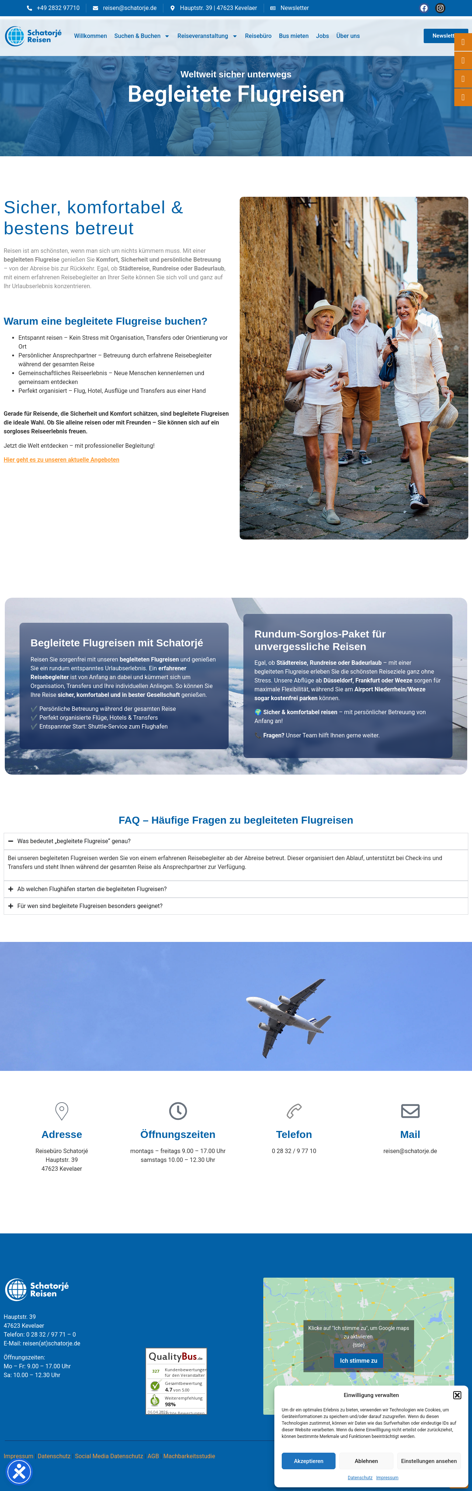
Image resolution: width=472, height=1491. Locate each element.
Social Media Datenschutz (109, 1456)
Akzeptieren (308, 1461)
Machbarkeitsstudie (189, 1456)
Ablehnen (366, 1461)
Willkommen (90, 35)
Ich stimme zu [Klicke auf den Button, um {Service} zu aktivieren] (358, 1360)
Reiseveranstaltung (207, 36)
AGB (153, 1456)
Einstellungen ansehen (429, 1461)
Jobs (322, 35)
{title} (359, 1345)
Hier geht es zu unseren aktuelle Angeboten (61, 459)
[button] (457, 1395)
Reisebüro (258, 35)
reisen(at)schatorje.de (51, 1343)
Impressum (387, 1477)
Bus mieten (294, 35)
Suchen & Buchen (142, 36)
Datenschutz (360, 1477)
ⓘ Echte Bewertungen (182, 1413)
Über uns (348, 35)
